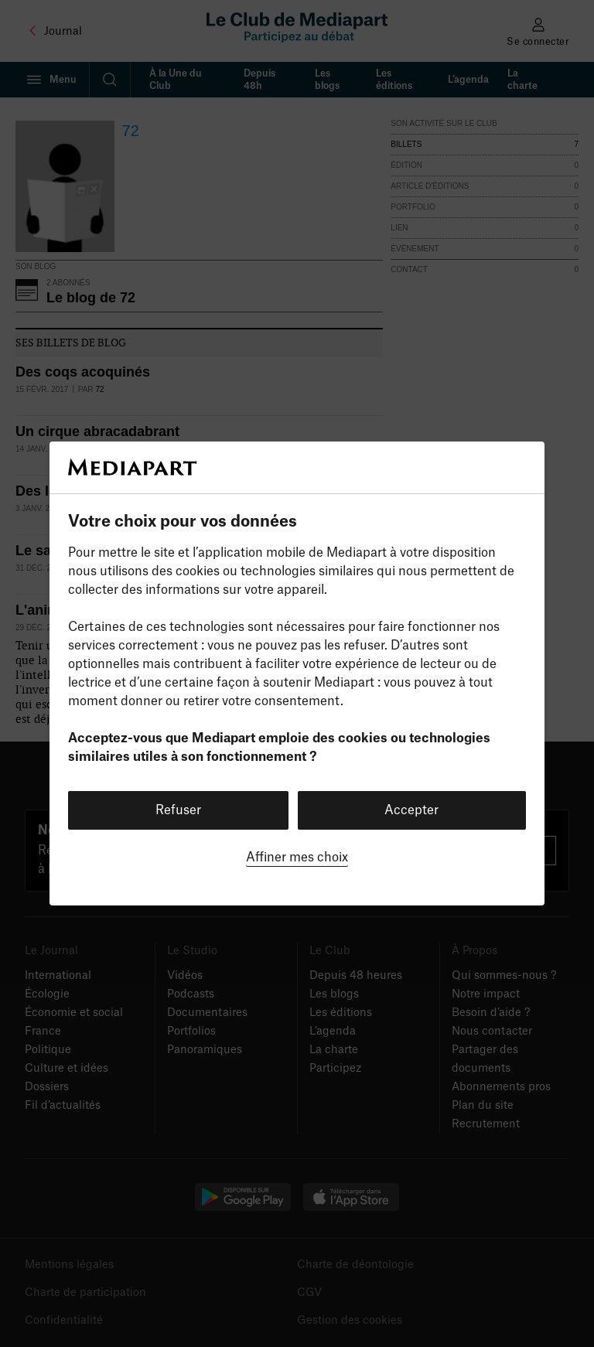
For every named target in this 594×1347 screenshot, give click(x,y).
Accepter (411, 810)
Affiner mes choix (297, 857)
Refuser (178, 810)
